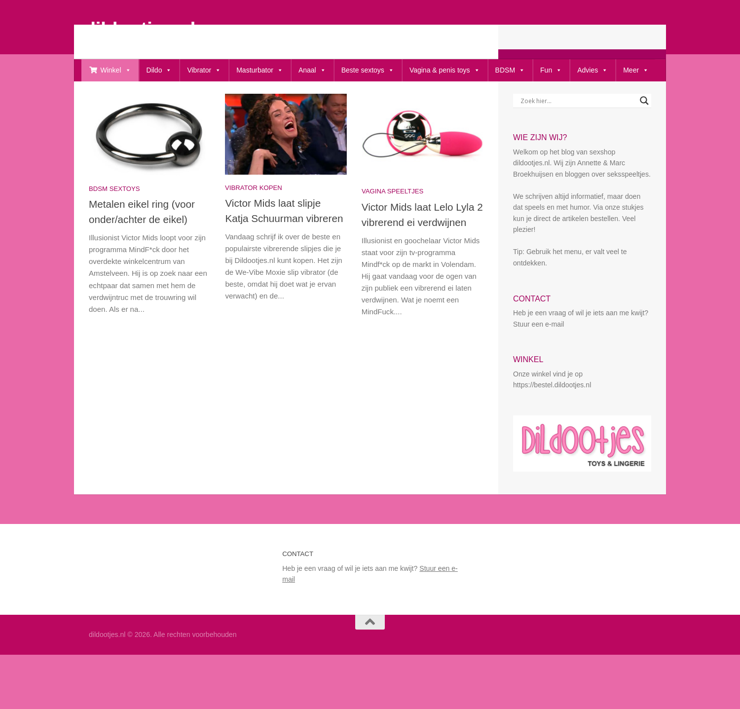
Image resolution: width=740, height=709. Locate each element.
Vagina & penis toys (444, 70)
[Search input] (577, 133)
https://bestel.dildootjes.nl (552, 417)
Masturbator (259, 70)
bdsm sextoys (114, 220)
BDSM (510, 70)
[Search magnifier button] (644, 133)
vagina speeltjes (392, 223)
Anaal (312, 70)
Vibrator (204, 70)
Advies (592, 70)
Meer (636, 70)
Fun (551, 70)
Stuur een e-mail (538, 356)
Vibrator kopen (253, 220)
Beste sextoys (367, 70)
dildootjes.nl (139, 28)
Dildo (159, 70)
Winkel (116, 70)
